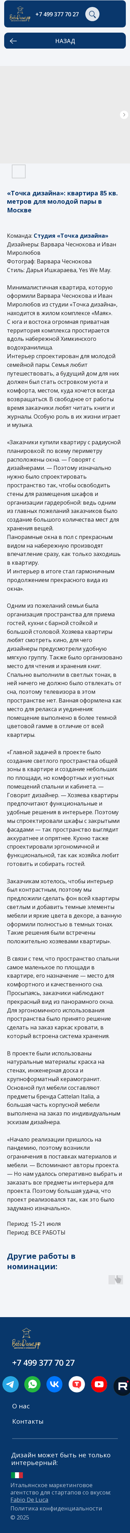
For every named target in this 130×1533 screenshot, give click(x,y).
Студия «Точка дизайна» (71, 235)
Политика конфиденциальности (56, 1508)
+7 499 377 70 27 (57, 14)
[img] (32, 1384)
